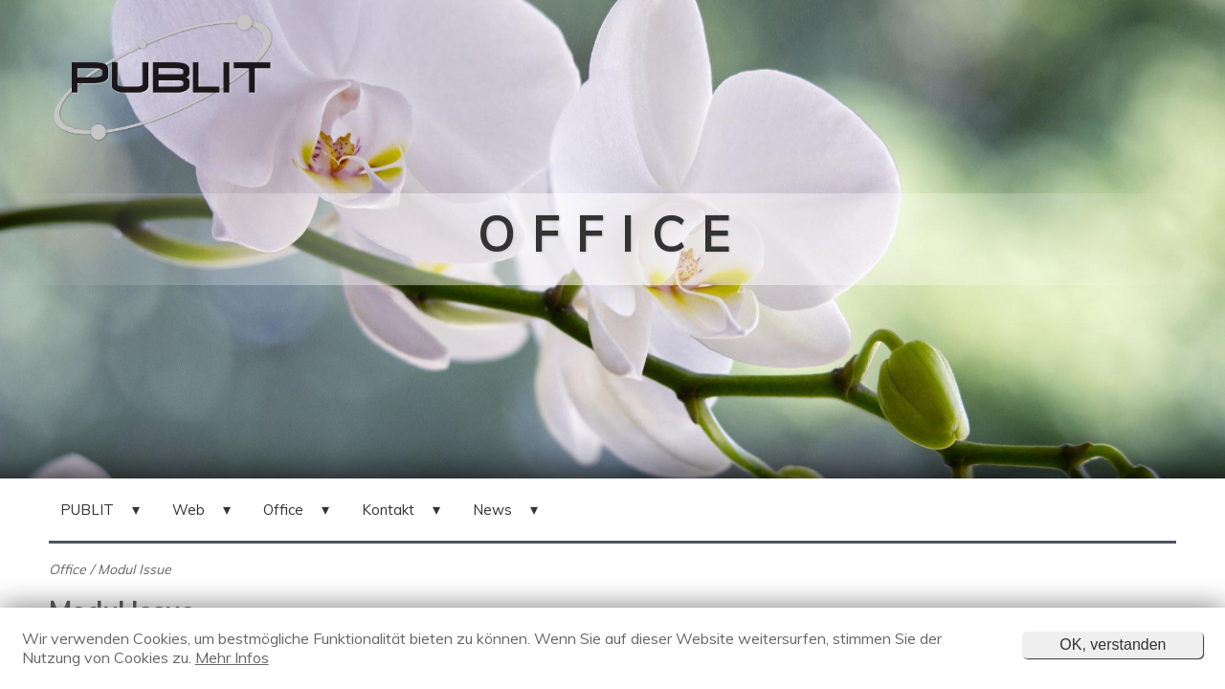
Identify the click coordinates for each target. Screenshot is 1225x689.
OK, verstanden (1112, 644)
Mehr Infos (232, 657)
